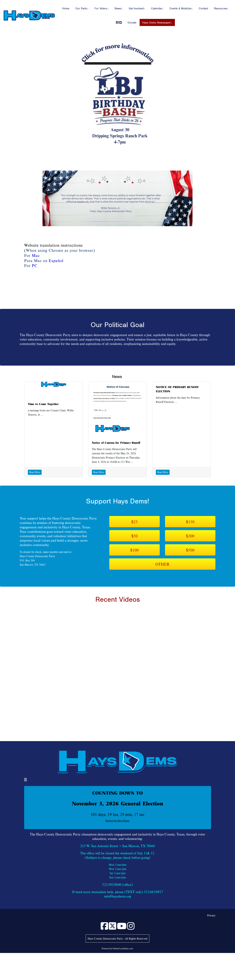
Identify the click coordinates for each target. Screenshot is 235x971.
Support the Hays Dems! (117, 820)
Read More (34, 472)
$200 (190, 535)
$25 (134, 521)
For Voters (100, 8)
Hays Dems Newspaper (156, 22)
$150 (190, 521)
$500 (190, 550)
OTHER (162, 564)
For (30, 265)
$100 (134, 550)
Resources (220, 8)
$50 (134, 535)
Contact (203, 8)
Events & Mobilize (180, 8)
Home (65, 8)
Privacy (211, 915)
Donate (132, 22)
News (118, 8)
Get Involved (136, 8)
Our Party (81, 8)
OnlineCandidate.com (123, 948)
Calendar (156, 8)
